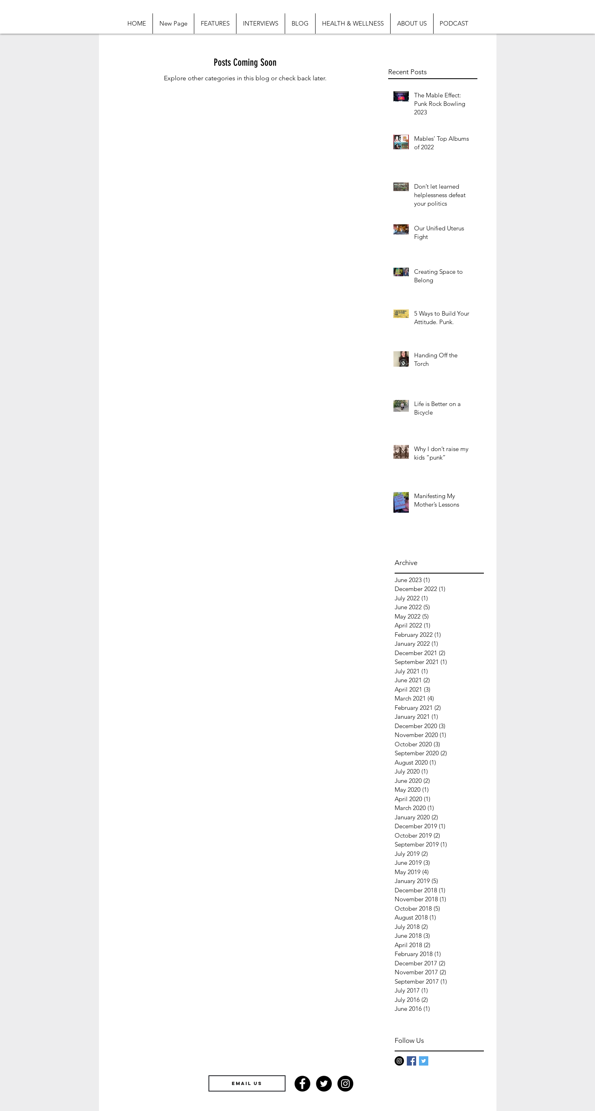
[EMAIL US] (247, 1083)
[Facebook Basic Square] (411, 1061)
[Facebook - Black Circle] (302, 1084)
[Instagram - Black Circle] (399, 1061)
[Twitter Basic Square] (423, 1061)
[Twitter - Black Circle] (324, 1084)
